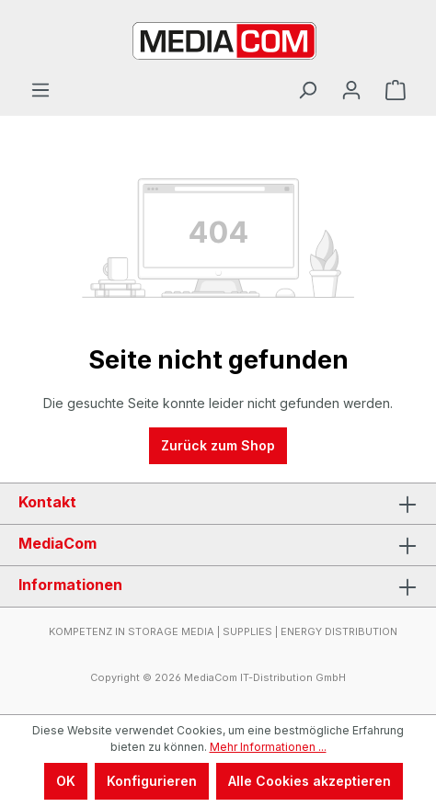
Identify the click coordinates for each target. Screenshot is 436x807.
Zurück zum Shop (218, 445)
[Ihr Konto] (351, 90)
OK (65, 781)
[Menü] (40, 90)
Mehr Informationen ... (268, 747)
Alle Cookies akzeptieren (309, 781)
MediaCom (57, 543)
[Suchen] (307, 90)
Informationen (70, 584)
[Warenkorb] (395, 90)
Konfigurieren (152, 781)
